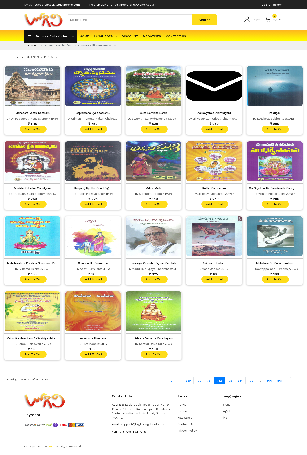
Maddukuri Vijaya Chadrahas (151, 269)
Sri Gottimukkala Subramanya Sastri (36, 194)
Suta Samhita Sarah (153, 113)
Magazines (152, 36)
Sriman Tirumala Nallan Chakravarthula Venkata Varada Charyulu (116, 118)
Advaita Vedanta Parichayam (153, 339)
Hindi (224, 418)
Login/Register (272, 4)
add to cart (32, 129)
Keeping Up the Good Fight (93, 188)
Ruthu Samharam (214, 188)
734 (240, 381)
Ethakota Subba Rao (271, 118)
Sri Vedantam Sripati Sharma (212, 118)
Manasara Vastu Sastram (32, 113)
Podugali (274, 113)
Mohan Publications (271, 194)
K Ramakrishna (29, 269)
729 (188, 381)
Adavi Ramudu (90, 269)
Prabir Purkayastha (90, 194)
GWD (51, 447)
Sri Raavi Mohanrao (210, 194)
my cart (274, 19)
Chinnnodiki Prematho (93, 263)
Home (31, 45)
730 (199, 381)
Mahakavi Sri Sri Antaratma (275, 263)
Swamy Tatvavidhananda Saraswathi (158, 118)
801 (279, 381)
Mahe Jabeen (211, 269)
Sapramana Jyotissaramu (92, 113)
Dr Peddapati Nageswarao (29, 118)
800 (269, 381)
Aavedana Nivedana (93, 339)
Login (252, 19)
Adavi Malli (153, 188)
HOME (84, 36)
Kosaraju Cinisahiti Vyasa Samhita (153, 263)
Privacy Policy (187, 431)
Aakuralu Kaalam (214, 263)
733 (229, 381)
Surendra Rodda (150, 194)
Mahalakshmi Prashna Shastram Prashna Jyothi (42, 263)
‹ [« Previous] (158, 381)
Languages (105, 36)
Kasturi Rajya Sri (150, 344)
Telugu (226, 405)
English (226, 412)
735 (250, 381)
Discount (130, 36)
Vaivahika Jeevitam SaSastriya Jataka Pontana (41, 339)
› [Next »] (287, 381)
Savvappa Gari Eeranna (271, 269)
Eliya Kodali (90, 344)
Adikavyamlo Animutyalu (214, 113)
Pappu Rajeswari (29, 344)
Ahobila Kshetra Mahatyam (32, 188)
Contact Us (176, 36)
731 (209, 381)
